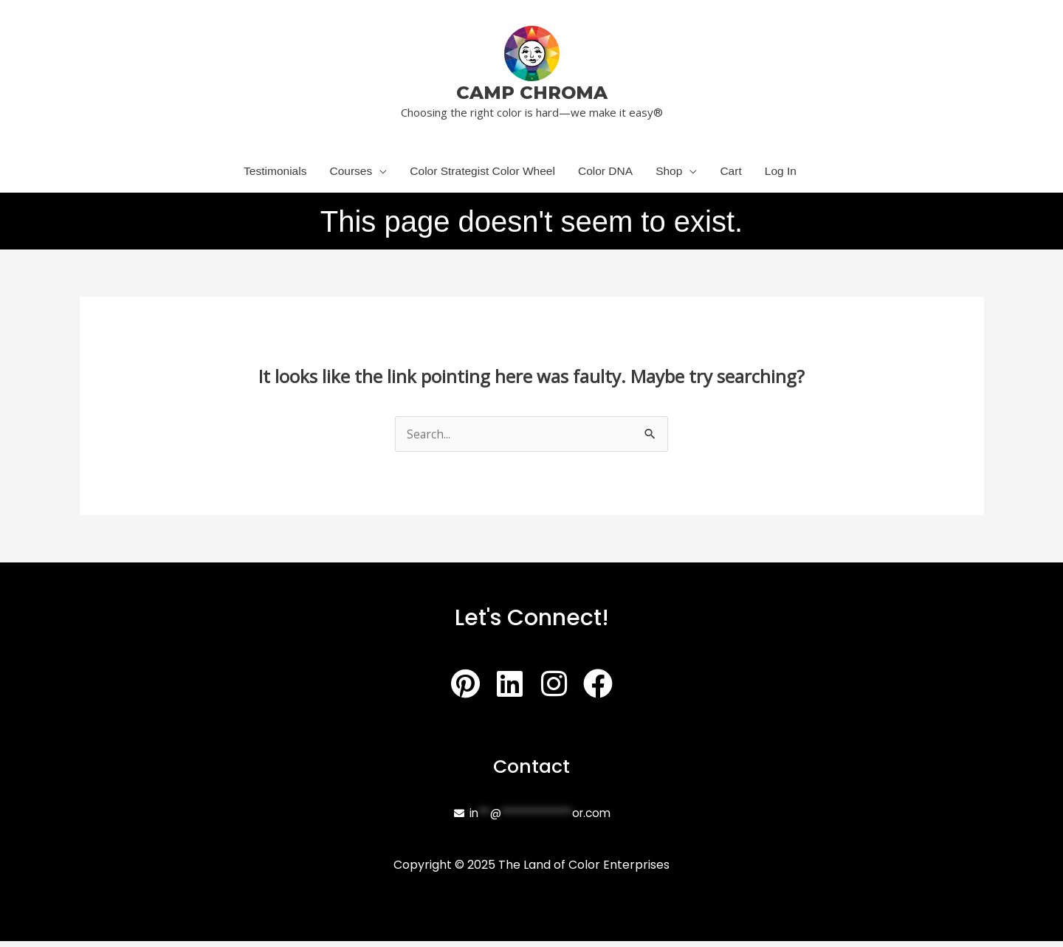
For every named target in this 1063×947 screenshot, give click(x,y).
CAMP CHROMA (531, 92)
